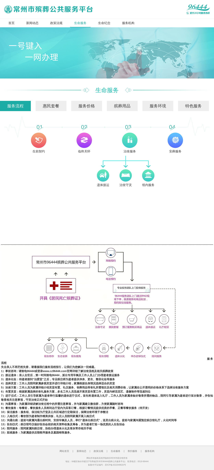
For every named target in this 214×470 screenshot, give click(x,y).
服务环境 (158, 106)
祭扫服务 (132, 451)
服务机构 (128, 23)
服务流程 (15, 106)
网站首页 (64, 451)
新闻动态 (32, 23)
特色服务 (193, 106)
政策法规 (56, 23)
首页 (11, 23)
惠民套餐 (51, 106)
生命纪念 (104, 23)
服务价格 (86, 106)
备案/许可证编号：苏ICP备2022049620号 (107, 465)
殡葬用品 (122, 106)
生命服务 (80, 23)
